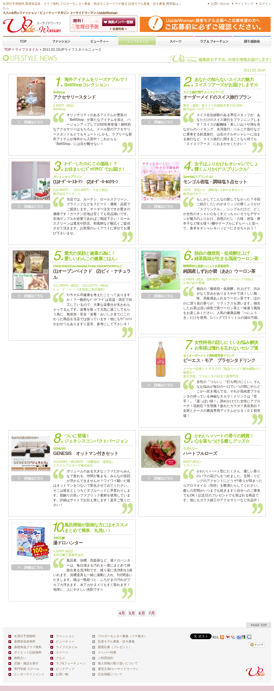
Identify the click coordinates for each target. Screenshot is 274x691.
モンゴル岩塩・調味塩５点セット (215, 179)
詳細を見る (30, 122)
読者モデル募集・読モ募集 (116, 641)
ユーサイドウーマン (125, 669)
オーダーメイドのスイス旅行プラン (217, 95)
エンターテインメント (29, 674)
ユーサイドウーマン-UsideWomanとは (119, 28)
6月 (142, 613)
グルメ (60, 658)
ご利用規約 (105, 658)
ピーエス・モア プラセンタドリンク (219, 358)
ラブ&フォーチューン (214, 40)
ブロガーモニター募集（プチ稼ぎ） (122, 636)
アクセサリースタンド (74, 95)
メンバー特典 (107, 652)
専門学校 (252, 40)
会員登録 (119, 22)
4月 (122, 613)
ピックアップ (65, 669)
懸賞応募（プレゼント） (115, 647)
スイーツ (175, 40)
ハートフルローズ (200, 451)
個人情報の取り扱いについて (118, 663)
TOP (22, 40)
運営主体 (104, 669)
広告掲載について (110, 674)
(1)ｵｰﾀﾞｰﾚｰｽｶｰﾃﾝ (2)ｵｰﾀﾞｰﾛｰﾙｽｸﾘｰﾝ (85, 179)
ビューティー (99, 40)
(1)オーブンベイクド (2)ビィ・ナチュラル (92, 272)
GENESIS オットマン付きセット (85, 451)
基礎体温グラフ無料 (28, 647)
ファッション (60, 40)
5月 (132, 613)
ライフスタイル (137, 40)
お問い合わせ (220, 3)
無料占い (20, 658)
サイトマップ (244, 3)
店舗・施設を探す (26, 663)
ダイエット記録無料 (28, 652)
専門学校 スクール (26, 669)
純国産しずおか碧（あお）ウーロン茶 (219, 268)
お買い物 (62, 674)
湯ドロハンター (68, 540)
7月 (152, 613)
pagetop (258, 625)
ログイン (265, 3)
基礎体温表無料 (25, 641)
